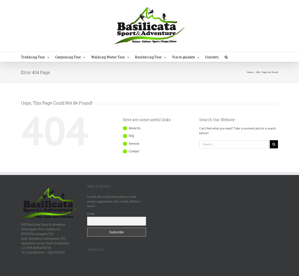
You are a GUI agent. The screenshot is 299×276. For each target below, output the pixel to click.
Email (91, 214)
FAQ (131, 136)
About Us (135, 128)
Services (134, 144)
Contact (134, 151)
